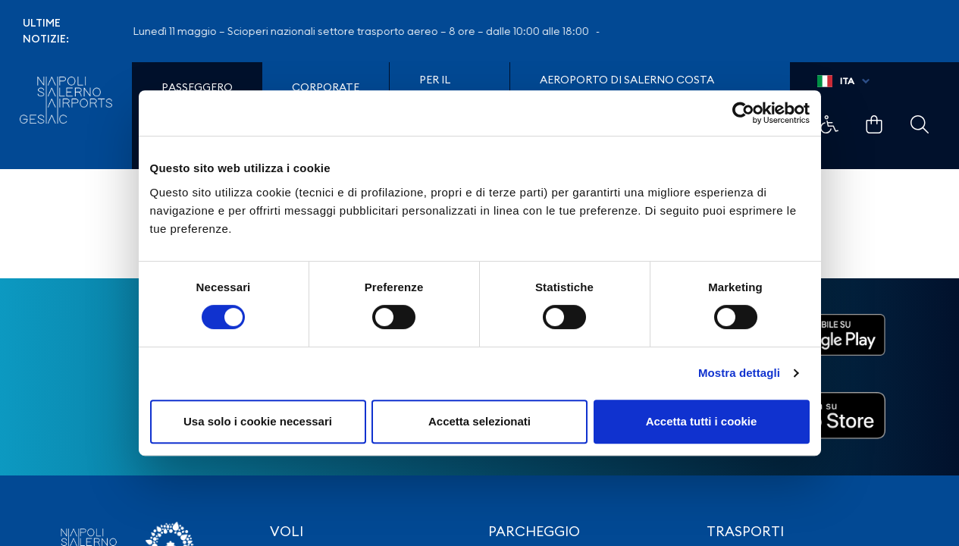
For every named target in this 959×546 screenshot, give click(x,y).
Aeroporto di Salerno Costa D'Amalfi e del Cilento (627, 88)
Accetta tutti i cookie (701, 421)
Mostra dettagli (739, 372)
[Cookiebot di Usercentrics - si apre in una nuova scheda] (743, 113)
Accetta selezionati (479, 421)
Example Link (829, 124)
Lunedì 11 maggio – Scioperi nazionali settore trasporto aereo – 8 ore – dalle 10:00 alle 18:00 (369, 31)
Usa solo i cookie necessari (257, 421)
